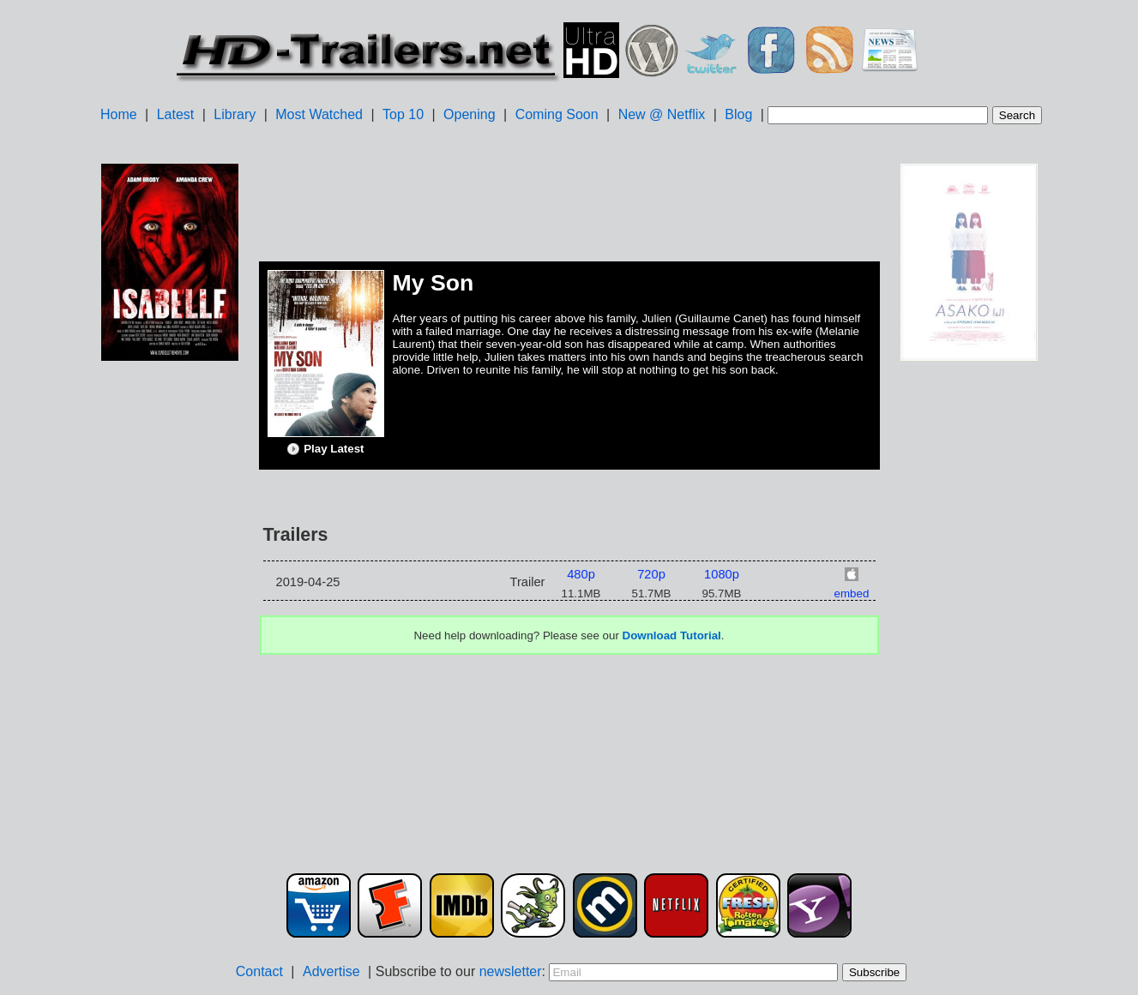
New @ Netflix (662, 114)
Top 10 (403, 114)
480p (581, 574)
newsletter (510, 971)
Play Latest (325, 449)
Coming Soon (557, 114)
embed (852, 593)
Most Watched (319, 114)
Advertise (331, 971)
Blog (738, 114)
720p (651, 574)
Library (235, 114)
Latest (176, 114)
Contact (259, 971)
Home (118, 114)
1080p (721, 574)
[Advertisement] (169, 635)
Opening (469, 114)
